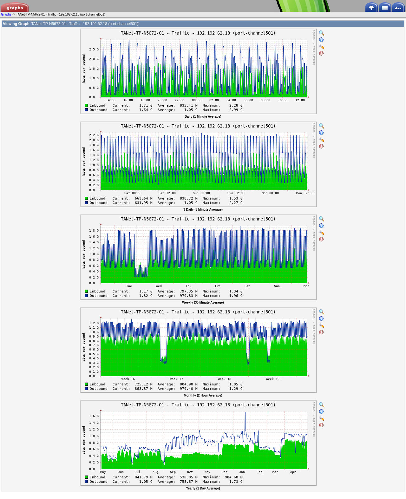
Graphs (6, 14)
